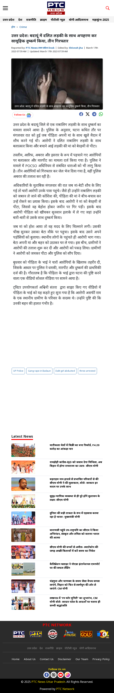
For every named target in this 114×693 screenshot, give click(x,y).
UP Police (18, 371)
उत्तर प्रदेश (8, 20)
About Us (30, 659)
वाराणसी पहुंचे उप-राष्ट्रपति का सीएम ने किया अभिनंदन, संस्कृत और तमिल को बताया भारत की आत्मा (74, 534)
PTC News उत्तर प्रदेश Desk (40, 48)
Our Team (82, 659)
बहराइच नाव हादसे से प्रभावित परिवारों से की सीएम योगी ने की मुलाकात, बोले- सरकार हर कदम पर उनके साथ (74, 483)
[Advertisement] (57, 337)
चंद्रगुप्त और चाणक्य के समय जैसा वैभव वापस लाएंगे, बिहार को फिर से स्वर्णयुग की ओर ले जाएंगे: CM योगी (75, 585)
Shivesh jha (76, 48)
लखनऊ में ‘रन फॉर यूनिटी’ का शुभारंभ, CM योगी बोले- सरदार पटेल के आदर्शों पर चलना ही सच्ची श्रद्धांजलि (75, 602)
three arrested (87, 371)
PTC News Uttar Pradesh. (48, 682)
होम (13, 27)
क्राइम (43, 20)
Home (16, 659)
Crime (23, 27)
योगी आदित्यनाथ (78, 20)
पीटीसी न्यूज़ (58, 20)
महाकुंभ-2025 (100, 20)
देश (20, 20)
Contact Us (46, 659)
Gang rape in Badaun (39, 371)
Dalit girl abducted (65, 371)
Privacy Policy (101, 659)
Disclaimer (64, 659)
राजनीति (31, 20)
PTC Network (65, 689)
